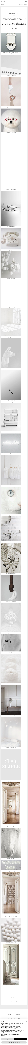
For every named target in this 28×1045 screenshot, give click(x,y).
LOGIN (25, 4)
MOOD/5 (25, 9)
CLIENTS (18, 1014)
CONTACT (10, 1014)
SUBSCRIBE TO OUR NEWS (14, 1018)
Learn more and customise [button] (14, 1042)
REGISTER (21, 4)
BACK (2, 4)
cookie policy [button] (18, 1027)
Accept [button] (20, 1039)
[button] (26, 1021)
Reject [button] (7, 1039)
